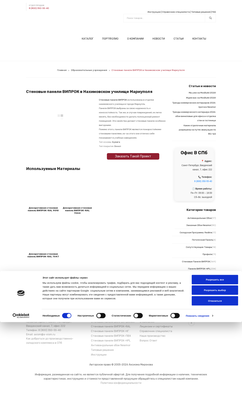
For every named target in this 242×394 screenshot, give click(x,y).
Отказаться (215, 372)
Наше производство (152, 335)
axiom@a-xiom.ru (44, 334)
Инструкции (154, 12)
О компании (147, 321)
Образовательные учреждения (89, 70)
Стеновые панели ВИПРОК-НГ (110, 331)
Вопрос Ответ (148, 340)
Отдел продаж (36, 5)
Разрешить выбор (215, 362)
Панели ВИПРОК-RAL (201, 276)
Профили (207, 254)
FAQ (214, 12)
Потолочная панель (202, 239)
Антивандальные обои (200, 218)
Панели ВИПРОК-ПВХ (200, 298)
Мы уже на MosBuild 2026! (202, 92)
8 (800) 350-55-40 (39, 8)
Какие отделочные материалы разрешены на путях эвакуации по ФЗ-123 (197, 129)
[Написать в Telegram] (28, 17)
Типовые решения (200, 12)
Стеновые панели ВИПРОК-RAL (111, 326)
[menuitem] (89, 38)
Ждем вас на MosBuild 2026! (201, 97)
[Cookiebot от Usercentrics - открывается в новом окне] (21, 387)
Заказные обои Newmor (198, 225)
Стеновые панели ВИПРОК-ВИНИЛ (113, 321)
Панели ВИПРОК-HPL (199, 268)
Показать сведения (197, 387)
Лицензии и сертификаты (156, 326)
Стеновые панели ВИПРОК (113, 99)
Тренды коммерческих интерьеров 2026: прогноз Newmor (194, 104)
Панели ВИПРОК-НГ (201, 290)
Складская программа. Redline (196, 232)
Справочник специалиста (176, 12)
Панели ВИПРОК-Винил (199, 283)
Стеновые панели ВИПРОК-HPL (111, 340)
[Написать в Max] (36, 17)
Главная (62, 70)
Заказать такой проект (133, 156)
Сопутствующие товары (199, 247)
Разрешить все (215, 351)
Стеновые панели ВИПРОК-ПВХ (111, 335)
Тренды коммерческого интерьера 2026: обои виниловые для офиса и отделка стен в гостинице (194, 116)
